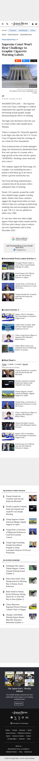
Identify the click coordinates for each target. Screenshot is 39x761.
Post (19, 61)
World (29, 730)
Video (29, 739)
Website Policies (11, 752)
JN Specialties (12, 739)
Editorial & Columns (24, 733)
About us (18, 746)
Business (22, 730)
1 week (10, 364)
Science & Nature (18, 736)
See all (25, 364)
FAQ (20, 752)
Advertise (28, 752)
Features (22, 739)
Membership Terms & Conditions (18, 749)
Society (14, 730)
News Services (11, 733)
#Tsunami (12, 30)
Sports (8, 736)
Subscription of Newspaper (19, 723)
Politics (7, 730)
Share (26, 61)
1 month (18, 364)
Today (4, 364)
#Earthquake (23, 30)
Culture (28, 736)
